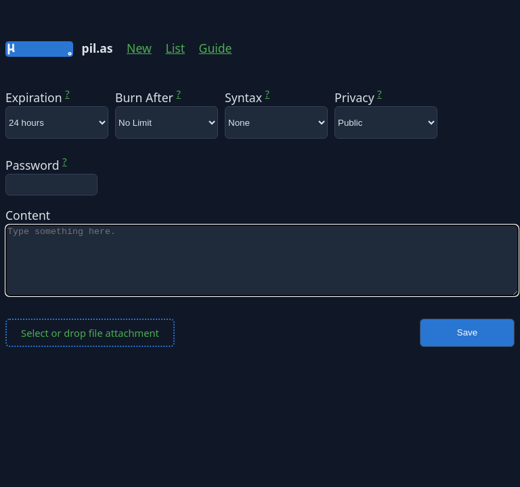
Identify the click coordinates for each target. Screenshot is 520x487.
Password (36, 165)
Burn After (148, 97)
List (175, 48)
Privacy (358, 97)
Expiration (37, 97)
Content (27, 215)
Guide (215, 48)
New (139, 48)
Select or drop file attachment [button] (90, 333)
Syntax (247, 97)
